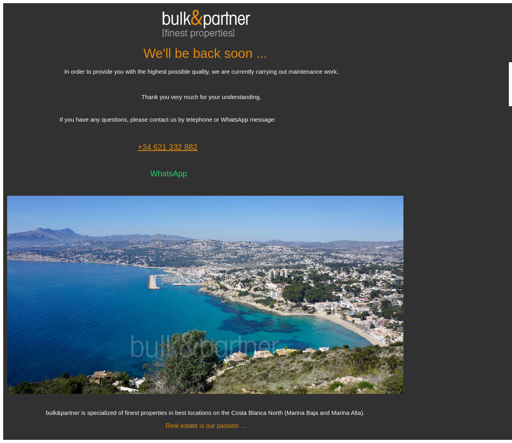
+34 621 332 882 (168, 147)
